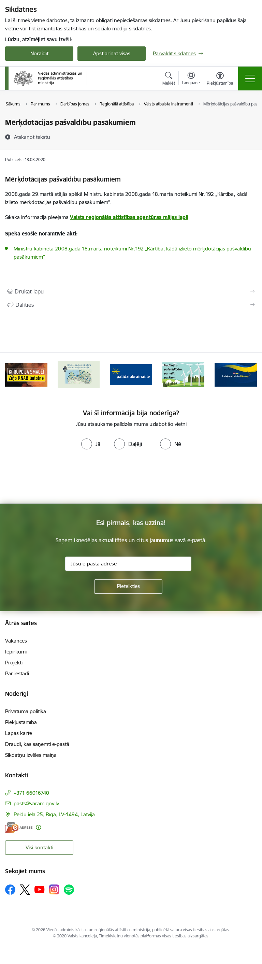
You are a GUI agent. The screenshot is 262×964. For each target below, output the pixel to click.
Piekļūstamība (21, 722)
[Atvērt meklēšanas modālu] (168, 79)
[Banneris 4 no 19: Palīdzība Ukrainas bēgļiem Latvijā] (131, 374)
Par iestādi (17, 673)
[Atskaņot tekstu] (32, 137)
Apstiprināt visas (111, 53)
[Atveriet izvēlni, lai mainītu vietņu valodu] (190, 79)
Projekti (14, 662)
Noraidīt (39, 53)
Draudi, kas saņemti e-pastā (37, 744)
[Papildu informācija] (38, 827)
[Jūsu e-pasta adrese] (128, 564)
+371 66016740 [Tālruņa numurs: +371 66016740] (31, 793)
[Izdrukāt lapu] (131, 291)
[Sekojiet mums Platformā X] (25, 889)
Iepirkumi (16, 651)
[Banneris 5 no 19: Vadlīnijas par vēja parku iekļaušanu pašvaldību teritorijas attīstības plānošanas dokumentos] (183, 374)
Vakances (16, 640)
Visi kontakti (39, 847)
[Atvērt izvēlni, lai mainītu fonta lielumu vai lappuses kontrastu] (219, 79)
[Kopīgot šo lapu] (131, 304)
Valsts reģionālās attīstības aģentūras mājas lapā (129, 217)
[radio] (90, 443)
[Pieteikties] (128, 586)
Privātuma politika (25, 711)
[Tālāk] (249, 374)
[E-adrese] (18, 827)
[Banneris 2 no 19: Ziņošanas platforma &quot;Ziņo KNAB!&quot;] (26, 374)
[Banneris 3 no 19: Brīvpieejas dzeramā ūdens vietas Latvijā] (78, 374)
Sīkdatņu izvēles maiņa (31, 755)
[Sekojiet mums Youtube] (39, 889)
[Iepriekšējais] (13, 374)
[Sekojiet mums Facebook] (10, 889)
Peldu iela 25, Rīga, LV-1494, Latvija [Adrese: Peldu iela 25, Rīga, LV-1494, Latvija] (54, 814)
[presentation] (57, 478)
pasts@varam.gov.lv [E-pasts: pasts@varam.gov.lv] (36, 803)
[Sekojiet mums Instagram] (54, 889)
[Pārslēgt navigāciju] (250, 78)
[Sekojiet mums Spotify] (69, 889)
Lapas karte (18, 733)
